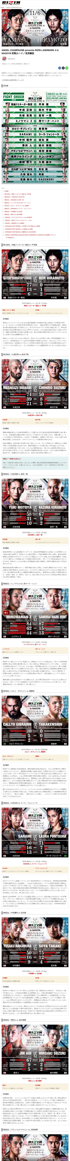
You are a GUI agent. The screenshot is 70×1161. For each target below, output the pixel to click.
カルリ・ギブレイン (31, 752)
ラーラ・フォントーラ (39, 864)
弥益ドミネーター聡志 (31, 305)
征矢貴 (39, 973)
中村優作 (31, 973)
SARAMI (26, 864)
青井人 (30, 1081)
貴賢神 (43, 752)
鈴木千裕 (39, 415)
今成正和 (31, 415)
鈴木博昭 (39, 1081)
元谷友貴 (31, 535)
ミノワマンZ (27, 644)
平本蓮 (44, 305)
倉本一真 (39, 535)
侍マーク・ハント (41, 644)
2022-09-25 (11, 59)
